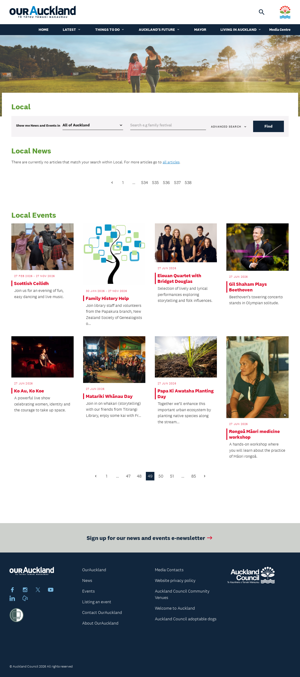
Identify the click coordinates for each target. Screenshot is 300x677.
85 (193, 476)
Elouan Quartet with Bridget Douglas (179, 278)
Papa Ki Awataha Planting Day (185, 393)
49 (150, 476)
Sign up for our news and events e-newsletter (150, 540)
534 (144, 182)
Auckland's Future (159, 29)
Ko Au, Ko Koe (29, 391)
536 (166, 182)
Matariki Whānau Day (109, 396)
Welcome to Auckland (175, 608)
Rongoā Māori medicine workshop (254, 434)
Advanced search (229, 127)
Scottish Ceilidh (31, 283)
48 (139, 476)
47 (128, 476)
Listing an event (96, 601)
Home (44, 29)
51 (172, 476)
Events (88, 591)
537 (177, 182)
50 (160, 476)
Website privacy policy (175, 580)
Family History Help (107, 298)
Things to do (110, 29)
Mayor (200, 29)
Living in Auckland (240, 29)
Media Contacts (169, 569)
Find (268, 126)
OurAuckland (94, 569)
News (87, 580)
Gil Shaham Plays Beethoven (248, 287)
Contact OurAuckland (102, 612)
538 (188, 182)
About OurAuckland (100, 623)
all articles (171, 162)
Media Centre (280, 29)
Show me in (38, 125)
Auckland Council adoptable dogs (185, 619)
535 (155, 182)
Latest (72, 29)
